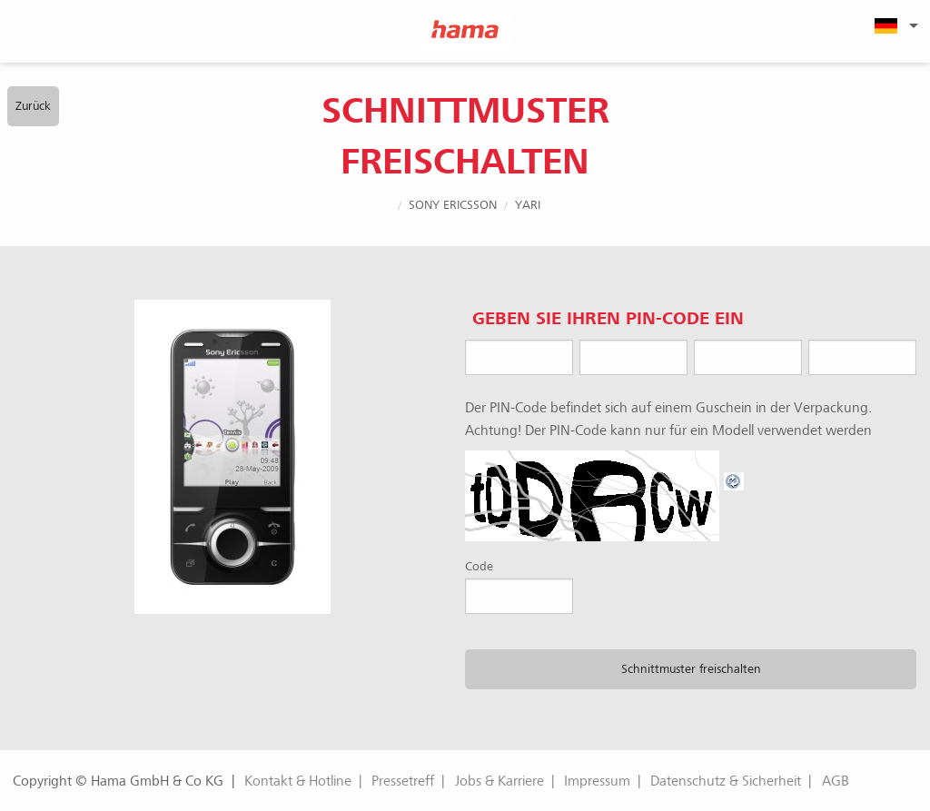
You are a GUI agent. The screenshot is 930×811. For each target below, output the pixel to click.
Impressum (597, 781)
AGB (835, 781)
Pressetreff (402, 781)
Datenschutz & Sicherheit (725, 781)
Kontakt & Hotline (297, 781)
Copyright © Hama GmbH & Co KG (118, 781)
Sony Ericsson (453, 205)
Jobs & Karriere (499, 781)
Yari (527, 205)
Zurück (33, 106)
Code (479, 566)
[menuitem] (894, 25)
